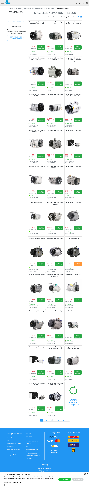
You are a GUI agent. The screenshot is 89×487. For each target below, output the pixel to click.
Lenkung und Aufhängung (13, 449)
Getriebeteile (10, 452)
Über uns (28, 433)
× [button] (87, 473)
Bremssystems (11, 446)
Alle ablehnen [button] (78, 479)
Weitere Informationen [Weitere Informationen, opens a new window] (9, 480)
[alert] (44, 479)
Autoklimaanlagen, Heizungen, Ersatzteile (14, 434)
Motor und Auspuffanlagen (14, 443)
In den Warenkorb (41, 47)
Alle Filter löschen (16, 26)
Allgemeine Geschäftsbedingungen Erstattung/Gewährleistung (33, 453)
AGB (27, 446)
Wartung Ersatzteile (12, 437)
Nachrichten (29, 458)
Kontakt (28, 439)
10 (63, 420)
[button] (4, 482)
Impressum (29, 436)
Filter (49, 17)
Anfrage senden (77, 264)
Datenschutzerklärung (32, 449)
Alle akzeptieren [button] (64, 479)
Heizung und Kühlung (12, 455)
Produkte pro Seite (66, 17)
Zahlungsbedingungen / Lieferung (32, 442)
